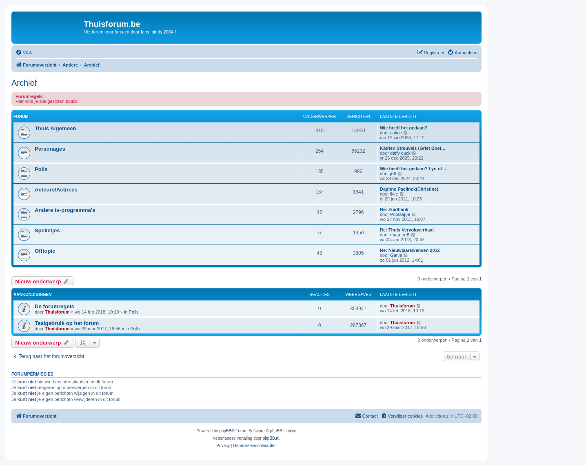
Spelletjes (47, 230)
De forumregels (54, 306)
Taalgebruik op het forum (67, 323)
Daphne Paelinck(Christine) (409, 189)
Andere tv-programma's (65, 210)
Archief (24, 82)
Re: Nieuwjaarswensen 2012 (410, 250)
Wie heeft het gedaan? (404, 127)
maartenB (400, 234)
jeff (393, 173)
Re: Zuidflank (394, 209)
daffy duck (400, 153)
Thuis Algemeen (55, 128)
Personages (50, 149)
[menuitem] (24, 53)
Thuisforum (57, 311)
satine (396, 132)
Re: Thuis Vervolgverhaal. (407, 229)
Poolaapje (400, 214)
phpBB (225, 431)
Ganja (396, 255)
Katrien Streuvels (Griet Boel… (413, 148)
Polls (41, 169)
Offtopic (45, 251)
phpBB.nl (271, 438)
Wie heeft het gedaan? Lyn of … (414, 168)
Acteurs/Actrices (56, 190)
